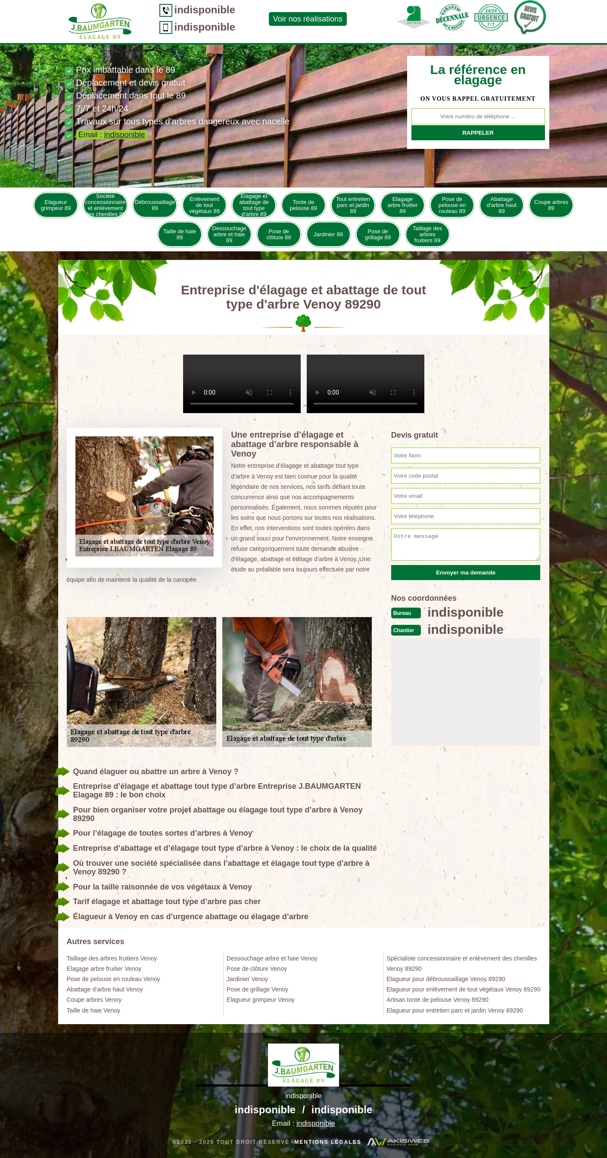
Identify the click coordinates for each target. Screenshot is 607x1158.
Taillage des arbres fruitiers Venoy (112, 958)
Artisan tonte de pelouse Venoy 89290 (437, 999)
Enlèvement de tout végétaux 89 (204, 205)
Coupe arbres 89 (551, 205)
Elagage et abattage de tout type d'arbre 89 (254, 205)
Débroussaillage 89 (155, 205)
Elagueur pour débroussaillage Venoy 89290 (445, 979)
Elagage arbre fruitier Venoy (104, 968)
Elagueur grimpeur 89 (56, 205)
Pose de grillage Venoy (257, 989)
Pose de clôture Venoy (257, 968)
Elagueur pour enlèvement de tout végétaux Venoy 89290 (463, 989)
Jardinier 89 (328, 234)
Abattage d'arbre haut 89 (502, 205)
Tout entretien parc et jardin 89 (353, 205)
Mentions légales (327, 1142)
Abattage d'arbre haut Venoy (105, 989)
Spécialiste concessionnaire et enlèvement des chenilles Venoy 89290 (461, 963)
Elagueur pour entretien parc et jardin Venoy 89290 (454, 1010)
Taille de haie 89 (179, 234)
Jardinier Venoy (247, 979)
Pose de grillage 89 (378, 234)
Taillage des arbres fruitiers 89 (427, 234)
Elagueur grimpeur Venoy (261, 999)
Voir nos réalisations (307, 19)
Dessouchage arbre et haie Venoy (272, 958)
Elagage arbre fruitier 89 (402, 205)
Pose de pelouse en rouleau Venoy (113, 979)
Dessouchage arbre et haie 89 (229, 234)
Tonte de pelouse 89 (304, 205)
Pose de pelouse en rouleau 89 (452, 205)
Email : (111, 134)
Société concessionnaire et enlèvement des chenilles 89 (105, 205)
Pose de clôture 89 (278, 234)
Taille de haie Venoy (94, 1010)
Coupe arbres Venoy (94, 999)
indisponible (204, 9)
